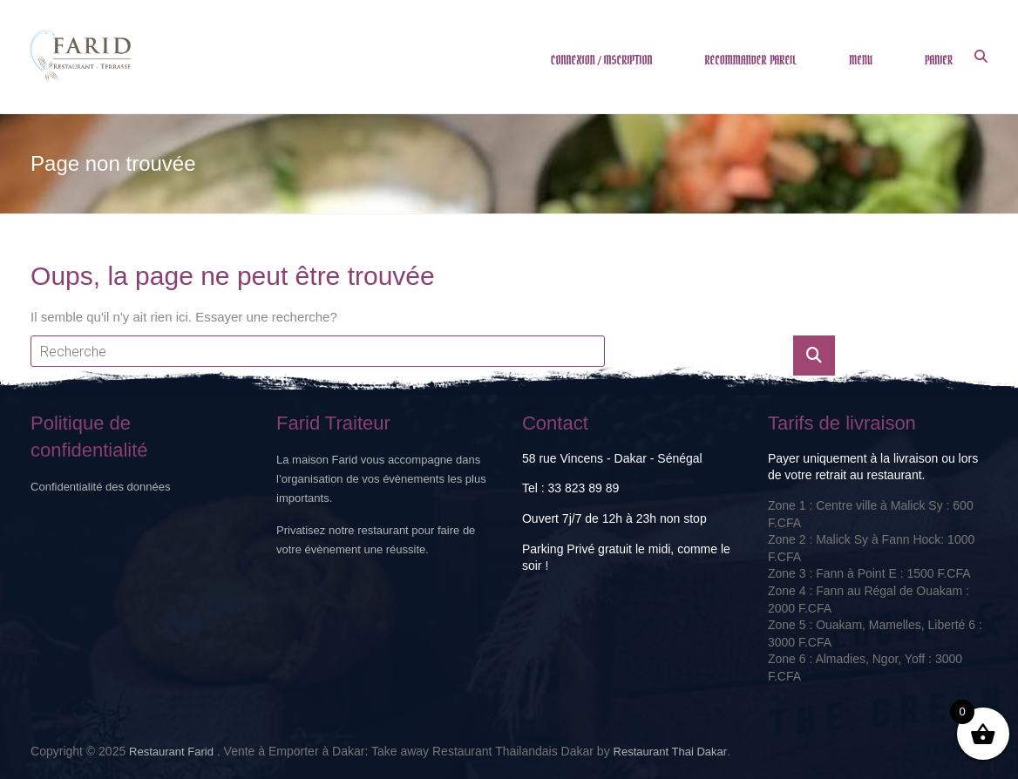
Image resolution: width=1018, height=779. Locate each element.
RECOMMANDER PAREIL (750, 60)
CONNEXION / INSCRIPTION (602, 60)
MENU (860, 60)
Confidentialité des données (100, 486)
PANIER (939, 60)
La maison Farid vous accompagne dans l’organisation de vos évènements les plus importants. (381, 479)
